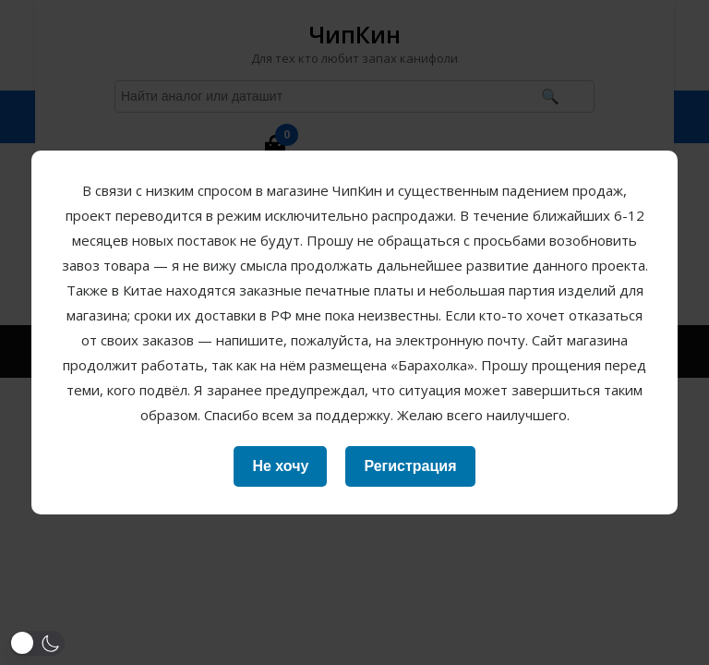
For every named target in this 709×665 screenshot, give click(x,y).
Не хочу (280, 466)
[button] (37, 643)
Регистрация (410, 466)
